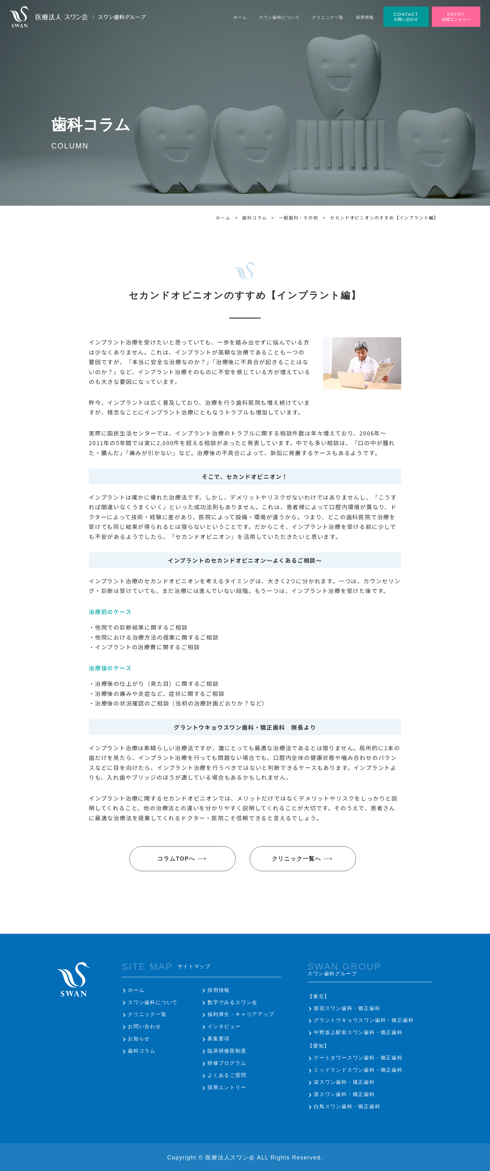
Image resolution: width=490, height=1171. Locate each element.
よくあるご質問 (227, 1075)
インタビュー (224, 1026)
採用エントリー (227, 1087)
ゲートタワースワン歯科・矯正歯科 (358, 1057)
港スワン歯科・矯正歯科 (344, 1094)
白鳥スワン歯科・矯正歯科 (347, 1106)
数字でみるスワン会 (233, 1002)
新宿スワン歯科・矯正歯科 (347, 1008)
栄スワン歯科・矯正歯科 (344, 1082)
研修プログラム (227, 1063)
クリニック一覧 (147, 1014)
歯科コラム (142, 1050)
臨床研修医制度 (227, 1050)
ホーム (136, 990)
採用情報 (219, 990)
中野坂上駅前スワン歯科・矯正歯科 (358, 1032)
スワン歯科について (153, 1002)
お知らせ (139, 1038)
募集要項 (219, 1038)
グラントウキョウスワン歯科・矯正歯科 (364, 1020)
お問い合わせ (144, 1026)
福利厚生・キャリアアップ (241, 1014)
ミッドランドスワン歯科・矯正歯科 (358, 1070)
